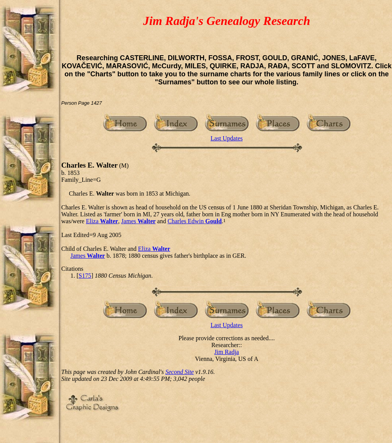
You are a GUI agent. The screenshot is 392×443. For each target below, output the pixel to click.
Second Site (179, 372)
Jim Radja (226, 352)
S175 (84, 275)
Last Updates (227, 138)
